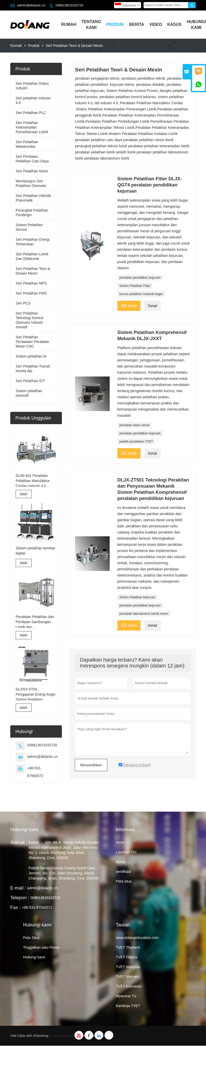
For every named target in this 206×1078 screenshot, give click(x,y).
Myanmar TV (126, 996)
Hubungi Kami (196, 24)
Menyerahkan (91, 765)
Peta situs (124, 881)
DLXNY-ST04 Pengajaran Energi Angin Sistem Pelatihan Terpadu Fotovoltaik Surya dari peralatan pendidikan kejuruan (35, 694)
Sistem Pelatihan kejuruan (137, 597)
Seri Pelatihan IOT (30, 381)
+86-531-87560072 (37, 907)
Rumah (69, 24)
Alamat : (18, 842)
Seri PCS (23, 303)
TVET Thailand (128, 947)
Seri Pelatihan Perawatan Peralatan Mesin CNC (32, 341)
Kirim (120, 842)
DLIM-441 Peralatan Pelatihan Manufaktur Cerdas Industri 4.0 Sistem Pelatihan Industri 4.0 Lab (35, 481)
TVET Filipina (126, 957)
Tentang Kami (91, 24)
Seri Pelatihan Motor (32, 171)
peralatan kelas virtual (134, 425)
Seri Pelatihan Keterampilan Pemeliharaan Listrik (32, 127)
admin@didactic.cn (31, 5)
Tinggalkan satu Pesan (41, 947)
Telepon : (19, 897)
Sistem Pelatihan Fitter (135, 286)
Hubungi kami (24, 829)
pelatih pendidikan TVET (136, 441)
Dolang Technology (63, 1036)
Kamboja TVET (128, 1006)
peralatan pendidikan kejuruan (140, 277)
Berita (136, 24)
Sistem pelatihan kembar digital (35, 550)
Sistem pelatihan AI (31, 356)
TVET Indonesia (129, 986)
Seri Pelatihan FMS (31, 293)
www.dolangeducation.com (137, 938)
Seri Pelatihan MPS (31, 283)
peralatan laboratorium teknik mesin (143, 613)
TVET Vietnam (127, 977)
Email (129, 305)
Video (155, 24)
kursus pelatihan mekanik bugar (141, 294)
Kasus (174, 24)
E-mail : (18, 888)
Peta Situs (31, 938)
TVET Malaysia (128, 967)
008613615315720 (69, 5)
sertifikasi (123, 872)
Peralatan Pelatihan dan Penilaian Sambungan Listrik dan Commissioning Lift (35, 622)
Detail (152, 306)
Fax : (15, 907)
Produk (115, 24)
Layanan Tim (126, 852)
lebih (23, 494)
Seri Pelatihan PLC (31, 113)
